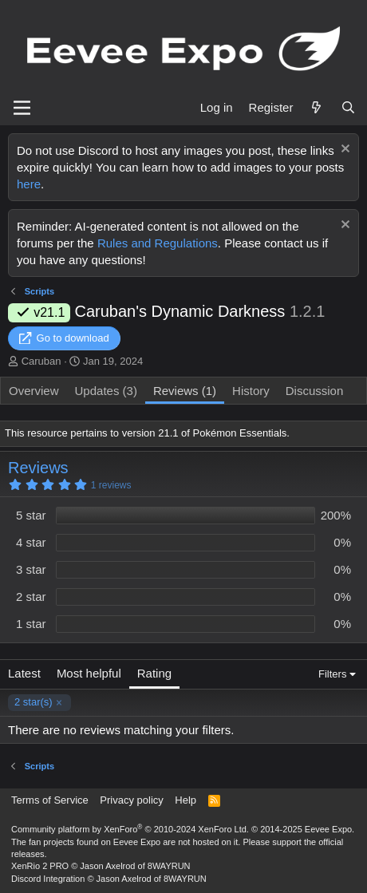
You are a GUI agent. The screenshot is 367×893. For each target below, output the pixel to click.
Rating (154, 673)
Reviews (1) (184, 390)
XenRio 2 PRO (40, 866)
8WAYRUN (169, 866)
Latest (24, 673)
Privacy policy (131, 800)
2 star (31, 596)
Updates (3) (106, 390)
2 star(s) (33, 702)
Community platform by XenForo (130, 829)
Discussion (315, 390)
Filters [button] (332, 674)
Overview (34, 390)
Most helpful (89, 673)
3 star (31, 569)
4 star (31, 542)
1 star (31, 623)
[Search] (348, 107)
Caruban (41, 361)
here (29, 184)
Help (185, 800)
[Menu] (22, 108)
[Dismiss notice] (343, 150)
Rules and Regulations (157, 243)
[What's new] (316, 107)
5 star (31, 515)
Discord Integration (48, 878)
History (251, 390)
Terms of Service (50, 800)
